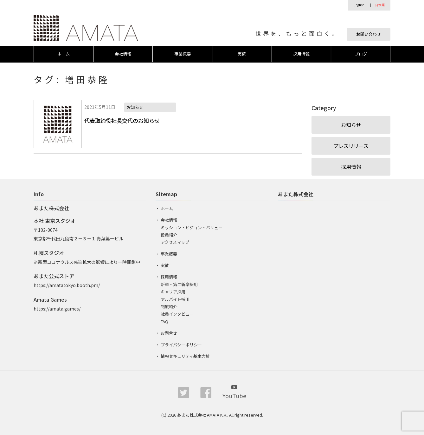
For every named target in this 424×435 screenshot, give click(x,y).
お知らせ (351, 125)
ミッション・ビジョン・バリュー (191, 227)
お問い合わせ (368, 34)
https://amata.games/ (57, 308)
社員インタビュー (177, 314)
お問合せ (169, 333)
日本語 (380, 5)
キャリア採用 (173, 292)
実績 (242, 54)
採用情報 (301, 54)
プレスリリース (351, 146)
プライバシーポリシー (181, 345)
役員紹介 (169, 235)
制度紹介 (169, 307)
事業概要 (182, 54)
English (359, 5)
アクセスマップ (175, 242)
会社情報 (123, 54)
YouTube (234, 391)
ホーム (63, 54)
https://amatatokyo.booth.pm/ (67, 285)
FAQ (164, 321)
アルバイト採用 (175, 299)
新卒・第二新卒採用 (179, 284)
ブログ (361, 54)
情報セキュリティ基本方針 (185, 356)
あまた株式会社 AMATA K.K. (202, 415)
